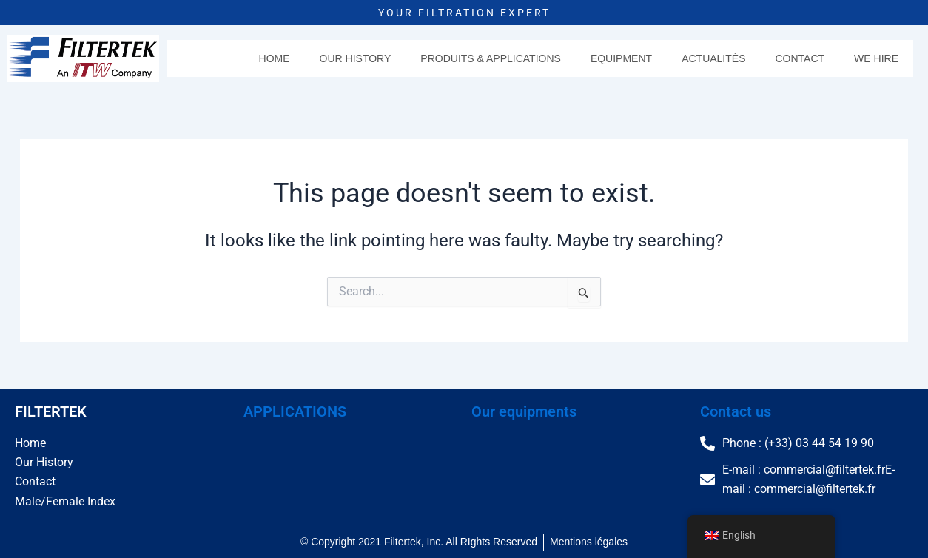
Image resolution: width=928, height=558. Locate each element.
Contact (799, 58)
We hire (876, 58)
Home (274, 58)
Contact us (735, 411)
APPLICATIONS (294, 411)
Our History (355, 58)
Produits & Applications (490, 58)
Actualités (713, 58)
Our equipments (523, 411)
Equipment (621, 58)
